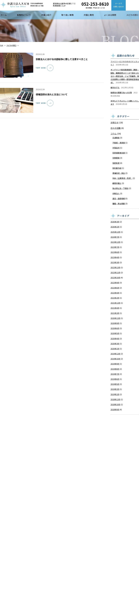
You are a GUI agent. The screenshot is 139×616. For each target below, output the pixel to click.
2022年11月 (115, 272)
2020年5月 (115, 333)
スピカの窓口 (11, 45)
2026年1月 (115, 227)
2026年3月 (115, 221)
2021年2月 (115, 313)
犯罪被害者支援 (118, 153)
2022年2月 (115, 298)
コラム (114, 133)
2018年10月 (115, 404)
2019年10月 (115, 359)
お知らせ (115, 122)
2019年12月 (115, 353)
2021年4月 (115, 308)
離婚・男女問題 (118, 203)
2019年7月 (115, 374)
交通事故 (116, 137)
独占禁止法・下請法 (120, 188)
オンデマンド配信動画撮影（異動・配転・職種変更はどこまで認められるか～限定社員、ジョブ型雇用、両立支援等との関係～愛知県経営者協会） (125, 76)
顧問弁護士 (116, 183)
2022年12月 (115, 267)
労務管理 (116, 158)
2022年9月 (115, 282)
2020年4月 (115, 338)
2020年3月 (115, 343)
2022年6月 (115, 288)
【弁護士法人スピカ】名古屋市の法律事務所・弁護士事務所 (21, 4)
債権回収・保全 (118, 173)
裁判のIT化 (115, 87)
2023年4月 (115, 257)
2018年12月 (115, 399)
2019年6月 (115, 379)
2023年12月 (115, 242)
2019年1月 (115, 394)
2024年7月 (115, 237)
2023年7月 (115, 247)
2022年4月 (115, 293)
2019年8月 (115, 369)
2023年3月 (115, 262)
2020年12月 (115, 318)
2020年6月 (115, 328)
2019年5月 (115, 384)
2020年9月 (115, 323)
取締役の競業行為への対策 (121, 92)
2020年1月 (115, 348)
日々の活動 (116, 128)
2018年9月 (115, 409)
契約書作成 (116, 168)
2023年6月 (115, 252)
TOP (1, 45)
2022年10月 (115, 277)
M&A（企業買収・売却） (122, 178)
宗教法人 (116, 193)
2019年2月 (115, 389)
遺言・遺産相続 (118, 198)
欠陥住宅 (116, 147)
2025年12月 (115, 232)
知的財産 (116, 163)
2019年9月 (115, 364)
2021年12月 (115, 303)
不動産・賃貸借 (118, 142)
